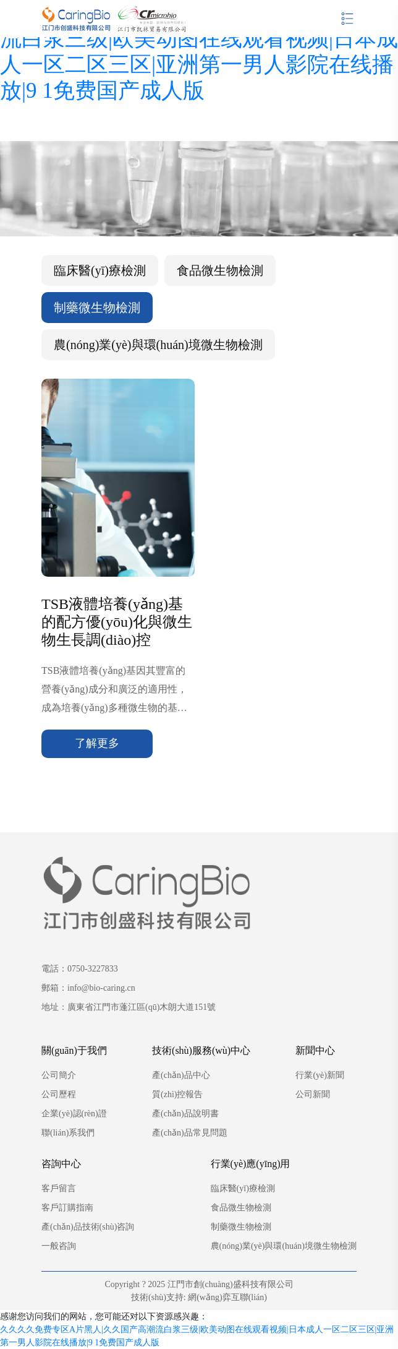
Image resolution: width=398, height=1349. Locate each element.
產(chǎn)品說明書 (185, 1113)
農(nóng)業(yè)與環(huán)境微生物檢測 (158, 344)
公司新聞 (312, 1094)
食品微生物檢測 (220, 270)
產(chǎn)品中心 (181, 1075)
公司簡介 (58, 1075)
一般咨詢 (58, 1246)
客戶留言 (58, 1188)
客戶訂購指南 (67, 1207)
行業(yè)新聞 (319, 1075)
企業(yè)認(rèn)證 (74, 1113)
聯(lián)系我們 (68, 1132)
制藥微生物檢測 (97, 307)
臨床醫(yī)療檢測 (100, 270)
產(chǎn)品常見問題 (189, 1132)
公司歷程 (58, 1094)
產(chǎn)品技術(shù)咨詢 (87, 1226)
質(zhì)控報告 (177, 1094)
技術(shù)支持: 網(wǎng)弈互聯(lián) (199, 1297)
